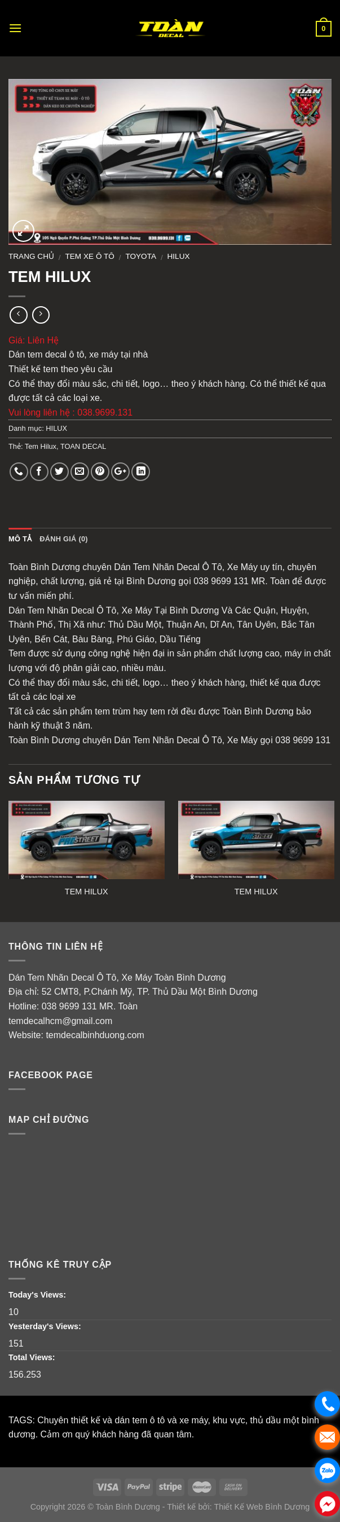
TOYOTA (140, 256)
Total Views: (33, 1357)
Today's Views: (38, 1294)
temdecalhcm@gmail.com (60, 1021)
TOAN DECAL (83, 446)
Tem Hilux (40, 446)
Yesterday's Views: (45, 1326)
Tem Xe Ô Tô (89, 256)
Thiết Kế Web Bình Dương (262, 1506)
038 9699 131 (69, 1006)
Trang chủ (31, 256)
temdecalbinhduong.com (95, 1035)
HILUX (178, 256)
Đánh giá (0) (63, 539)
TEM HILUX (86, 891)
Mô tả (20, 539)
